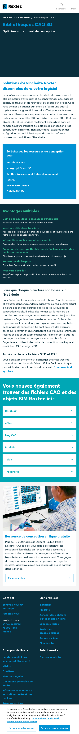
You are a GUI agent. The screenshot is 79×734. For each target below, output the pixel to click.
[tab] (39, 411)
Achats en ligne (49, 638)
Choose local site (50, 657)
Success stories (49, 623)
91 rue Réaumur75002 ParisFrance (12, 627)
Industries (46, 604)
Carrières (8, 671)
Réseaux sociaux (13, 703)
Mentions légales (13, 676)
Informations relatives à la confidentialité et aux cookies (17, 694)
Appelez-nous (11, 613)
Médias (7, 666)
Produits (7, 17)
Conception (23, 17)
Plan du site (47, 643)
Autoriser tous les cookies (54, 728)
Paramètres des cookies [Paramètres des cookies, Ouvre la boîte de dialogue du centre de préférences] (22, 728)
